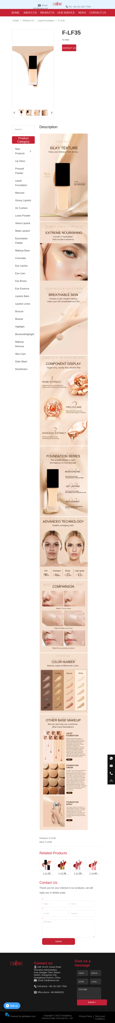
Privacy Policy (85, 1016)
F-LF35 (61, 20)
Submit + (92, 1002)
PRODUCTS (28, 20)
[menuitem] (47, 12)
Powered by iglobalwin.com (23, 1016)
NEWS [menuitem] (82, 12)
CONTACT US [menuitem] (97, 12)
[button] (47, 13)
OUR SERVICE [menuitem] (66, 12)
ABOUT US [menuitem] (30, 12)
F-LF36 (48, 842)
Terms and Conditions (100, 1017)
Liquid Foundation (46, 20)
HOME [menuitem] (15, 12)
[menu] (57, 12)
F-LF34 (52, 838)
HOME (15, 20)
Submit (58, 941)
